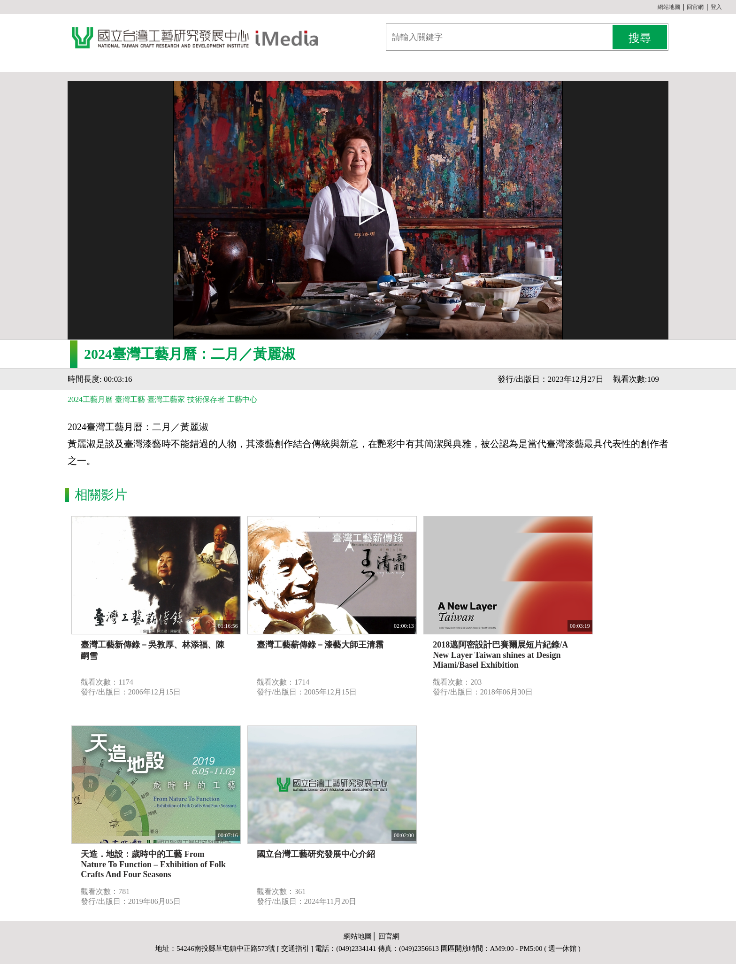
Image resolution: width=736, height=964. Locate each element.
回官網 (695, 7)
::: (654, 7)
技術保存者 (206, 399)
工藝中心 (242, 399)
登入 (716, 7)
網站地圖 (669, 7)
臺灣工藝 (130, 399)
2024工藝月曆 (90, 399)
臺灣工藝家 (166, 399)
